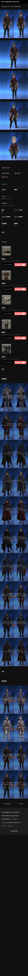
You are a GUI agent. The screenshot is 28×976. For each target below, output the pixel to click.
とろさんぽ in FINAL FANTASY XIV (10, 935)
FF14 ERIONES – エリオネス (9, 932)
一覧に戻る (7, 888)
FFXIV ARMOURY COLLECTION (10, 2)
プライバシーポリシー (7, 939)
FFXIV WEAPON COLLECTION (10, 929)
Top (21, 888)
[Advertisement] (14, 251)
